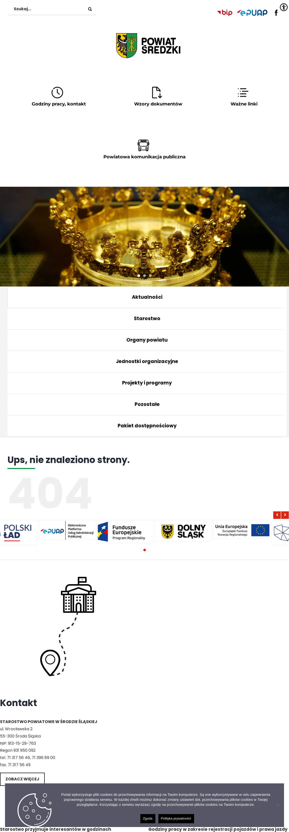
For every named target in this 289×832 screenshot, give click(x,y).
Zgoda (147, 818)
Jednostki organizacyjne (147, 361)
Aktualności (147, 297)
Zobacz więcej (22, 779)
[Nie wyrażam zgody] (277, 805)
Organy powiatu (147, 340)
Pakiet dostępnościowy (147, 425)
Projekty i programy (147, 382)
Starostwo (147, 318)
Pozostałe (147, 404)
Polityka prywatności (176, 818)
